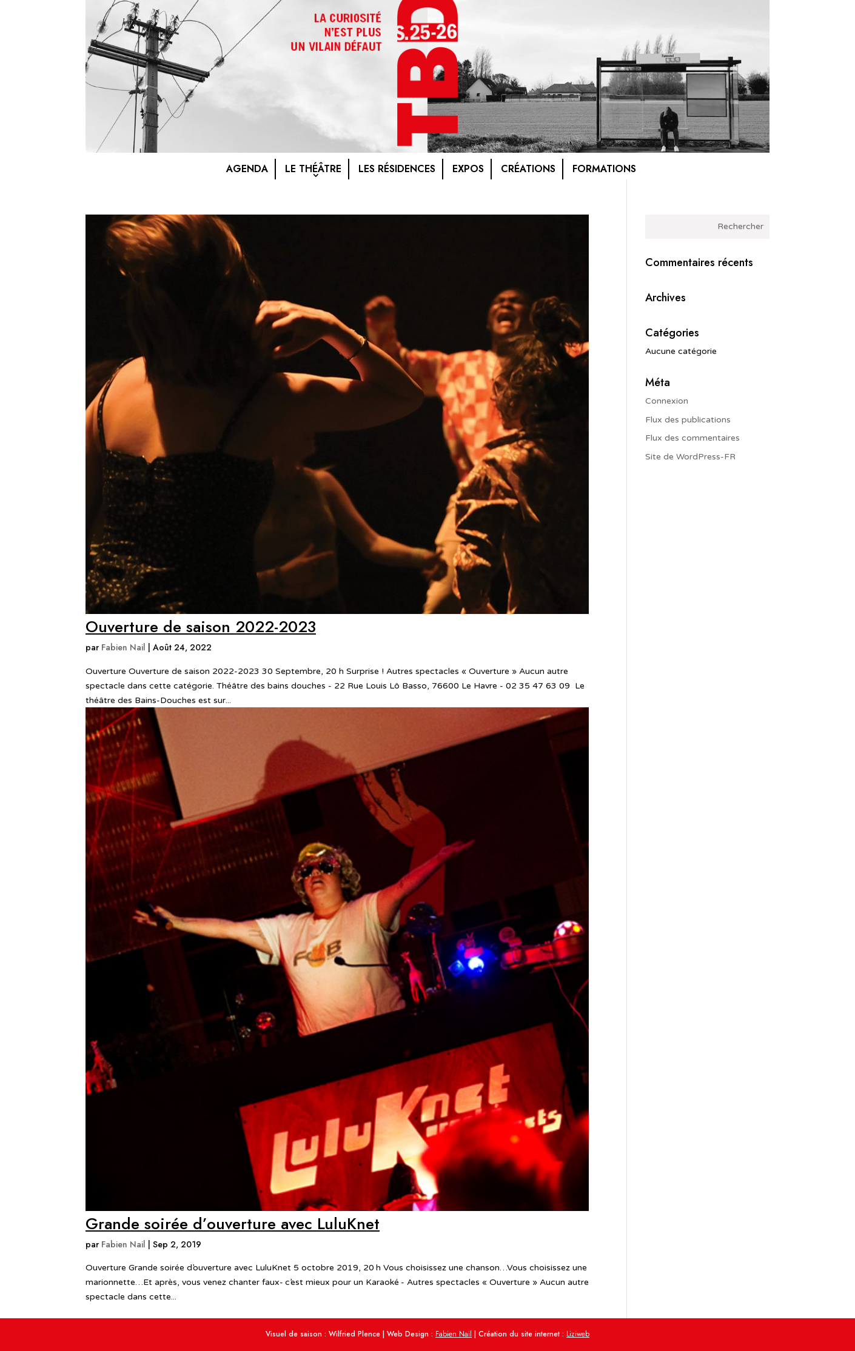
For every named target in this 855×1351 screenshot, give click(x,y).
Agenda (247, 169)
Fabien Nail (123, 647)
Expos (468, 169)
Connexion (666, 401)
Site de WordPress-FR (690, 457)
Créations (528, 169)
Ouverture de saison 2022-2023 (201, 626)
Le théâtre (313, 169)
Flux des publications (688, 420)
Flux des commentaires (692, 438)
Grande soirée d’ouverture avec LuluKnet (233, 1223)
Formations (604, 169)
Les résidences (396, 169)
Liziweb (577, 1334)
